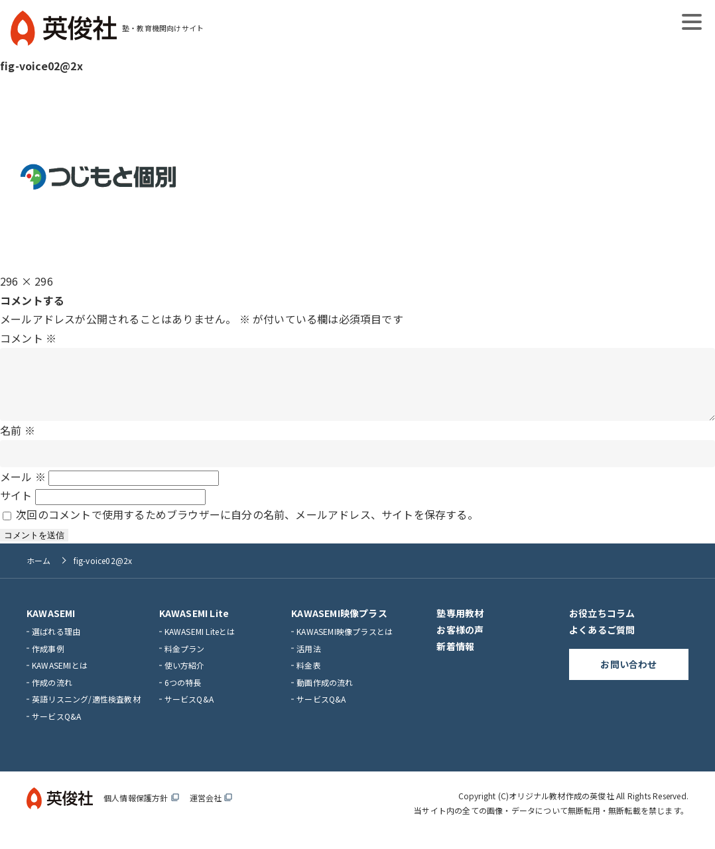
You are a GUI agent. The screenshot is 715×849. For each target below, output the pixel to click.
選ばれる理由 (56, 644)
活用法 (308, 661)
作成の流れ (52, 695)
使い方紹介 (184, 678)
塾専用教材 (460, 626)
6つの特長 (183, 695)
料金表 (308, 678)
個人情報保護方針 (141, 811)
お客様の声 (460, 643)
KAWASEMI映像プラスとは (344, 644)
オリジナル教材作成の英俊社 (561, 809)
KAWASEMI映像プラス (339, 626)
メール (23, 490)
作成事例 (48, 661)
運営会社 (211, 811)
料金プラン (184, 661)
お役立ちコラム (602, 626)
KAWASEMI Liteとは (199, 644)
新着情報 (455, 659)
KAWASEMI (51, 626)
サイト (16, 508)
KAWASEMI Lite (194, 626)
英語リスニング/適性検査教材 (86, 712)
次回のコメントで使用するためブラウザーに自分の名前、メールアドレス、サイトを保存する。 (247, 528)
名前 (17, 443)
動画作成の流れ (324, 695)
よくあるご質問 (602, 643)
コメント (28, 338)
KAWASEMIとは (60, 678)
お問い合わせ (628, 677)
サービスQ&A (56, 729)
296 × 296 (26, 281)
